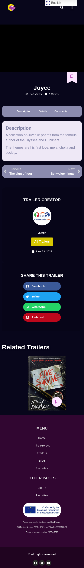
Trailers (42, 453)
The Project (42, 445)
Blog (42, 460)
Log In (42, 487)
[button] (62, 7)
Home (42, 438)
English (53, 3)
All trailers (42, 241)
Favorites (42, 468)
